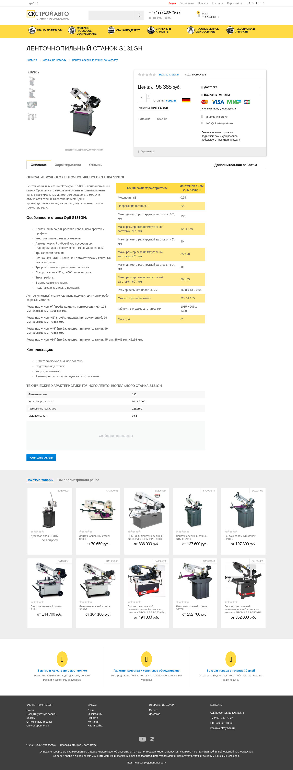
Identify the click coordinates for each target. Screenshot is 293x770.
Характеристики (68, 165)
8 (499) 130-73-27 (216, 117)
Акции (172, 3)
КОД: (188, 74)
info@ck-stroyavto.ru (219, 123)
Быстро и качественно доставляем (62, 670)
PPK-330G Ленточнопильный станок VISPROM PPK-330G (145, 537)
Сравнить (162, 119)
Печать (33, 71)
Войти (30, 710)
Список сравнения (37, 725)
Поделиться (145, 151)
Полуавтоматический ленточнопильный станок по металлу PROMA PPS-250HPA (242, 609)
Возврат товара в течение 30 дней (231, 670)
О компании (187, 3)
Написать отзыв (169, 74)
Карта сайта (234, 3)
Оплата (153, 710)
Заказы (30, 717)
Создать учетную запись (41, 713)
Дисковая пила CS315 (44, 535)
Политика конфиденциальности (146, 762)
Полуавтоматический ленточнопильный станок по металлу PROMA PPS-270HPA (146, 609)
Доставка (155, 713)
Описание (39, 165)
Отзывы (95, 165)
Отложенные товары (39, 721)
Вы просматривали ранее (78, 480)
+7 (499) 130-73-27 (165, 12)
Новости (203, 3)
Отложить (145, 119)
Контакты (217, 3)
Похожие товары (40, 480)
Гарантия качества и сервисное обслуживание (146, 670)
